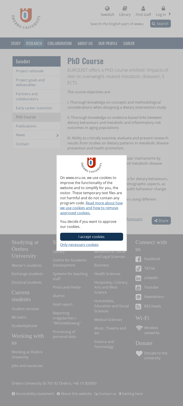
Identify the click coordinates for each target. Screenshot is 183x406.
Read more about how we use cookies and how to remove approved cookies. (91, 208)
